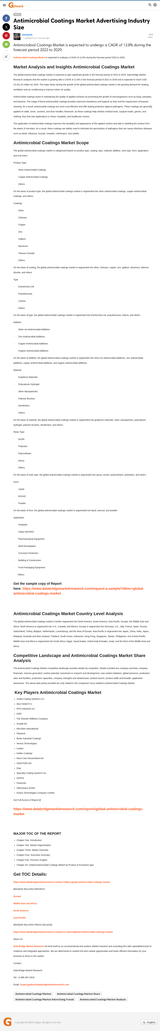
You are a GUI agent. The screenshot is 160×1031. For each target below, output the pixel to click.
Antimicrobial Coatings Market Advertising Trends (44, 999)
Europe (17, 896)
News (17, 14)
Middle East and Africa (25, 903)
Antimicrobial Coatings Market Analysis (103, 999)
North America (20, 910)
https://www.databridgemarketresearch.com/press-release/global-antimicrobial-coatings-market (63, 932)
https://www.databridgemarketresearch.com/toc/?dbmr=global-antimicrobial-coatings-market (61, 882)
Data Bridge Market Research (28, 946)
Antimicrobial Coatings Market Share (78, 993)
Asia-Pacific (19, 918)
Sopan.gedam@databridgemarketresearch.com (44, 984)
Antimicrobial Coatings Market (29, 57)
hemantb (27, 34)
